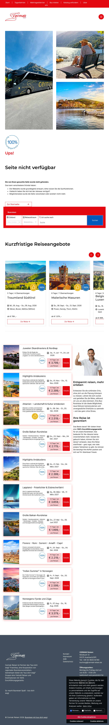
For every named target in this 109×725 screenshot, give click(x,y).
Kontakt (66, 654)
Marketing (99, 710)
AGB (64, 659)
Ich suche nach (46, 217)
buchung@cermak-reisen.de (91, 662)
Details (66, 363)
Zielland (11, 217)
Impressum (67, 656)
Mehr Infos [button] (87, 706)
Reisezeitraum (29, 217)
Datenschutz (68, 661)
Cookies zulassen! (76, 721)
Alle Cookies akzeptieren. (87, 717)
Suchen (95, 220)
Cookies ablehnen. (97, 721)
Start (8, 2)
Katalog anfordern (71, 2)
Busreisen (12, 212)
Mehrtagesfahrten (37, 2)
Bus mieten (54, 2)
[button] (91, 254)
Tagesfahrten (20, 2)
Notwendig (75, 710)
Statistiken (87, 710)
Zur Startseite (18, 204)
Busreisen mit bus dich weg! (36, 717)
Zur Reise (25, 322)
